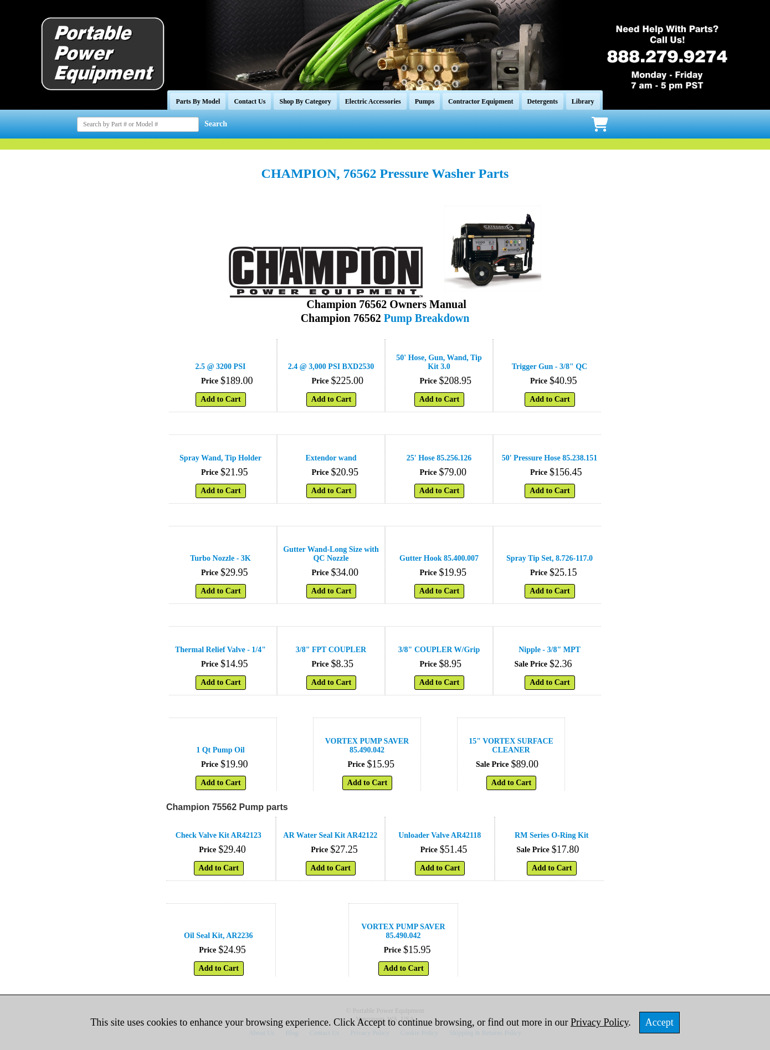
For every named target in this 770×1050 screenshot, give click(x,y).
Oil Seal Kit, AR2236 (218, 935)
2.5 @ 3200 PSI (221, 366)
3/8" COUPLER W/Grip (439, 650)
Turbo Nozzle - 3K (220, 558)
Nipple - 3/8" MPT (550, 650)
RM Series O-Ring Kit (551, 835)
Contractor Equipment (480, 101)
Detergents (542, 101)
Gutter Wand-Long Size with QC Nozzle (331, 553)
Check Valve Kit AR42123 (218, 835)
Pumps (424, 101)
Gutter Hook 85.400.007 (439, 558)
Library (583, 101)
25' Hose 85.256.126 (439, 458)
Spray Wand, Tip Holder (220, 458)
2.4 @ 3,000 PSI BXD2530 (331, 366)
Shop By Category (305, 101)
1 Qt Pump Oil (220, 750)
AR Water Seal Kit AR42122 (330, 835)
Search (215, 124)
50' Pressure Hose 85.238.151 (550, 458)
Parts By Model (198, 101)
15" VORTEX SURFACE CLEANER (511, 745)
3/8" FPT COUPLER (331, 650)
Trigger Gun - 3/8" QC (549, 366)
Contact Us (249, 101)
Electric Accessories (373, 101)
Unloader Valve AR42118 (439, 835)
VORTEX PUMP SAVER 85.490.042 (367, 745)
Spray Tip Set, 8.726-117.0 (549, 558)
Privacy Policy (599, 1022)
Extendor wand (331, 458)
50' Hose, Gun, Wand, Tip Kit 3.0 (438, 362)
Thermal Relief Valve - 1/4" (220, 650)
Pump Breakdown (427, 318)
